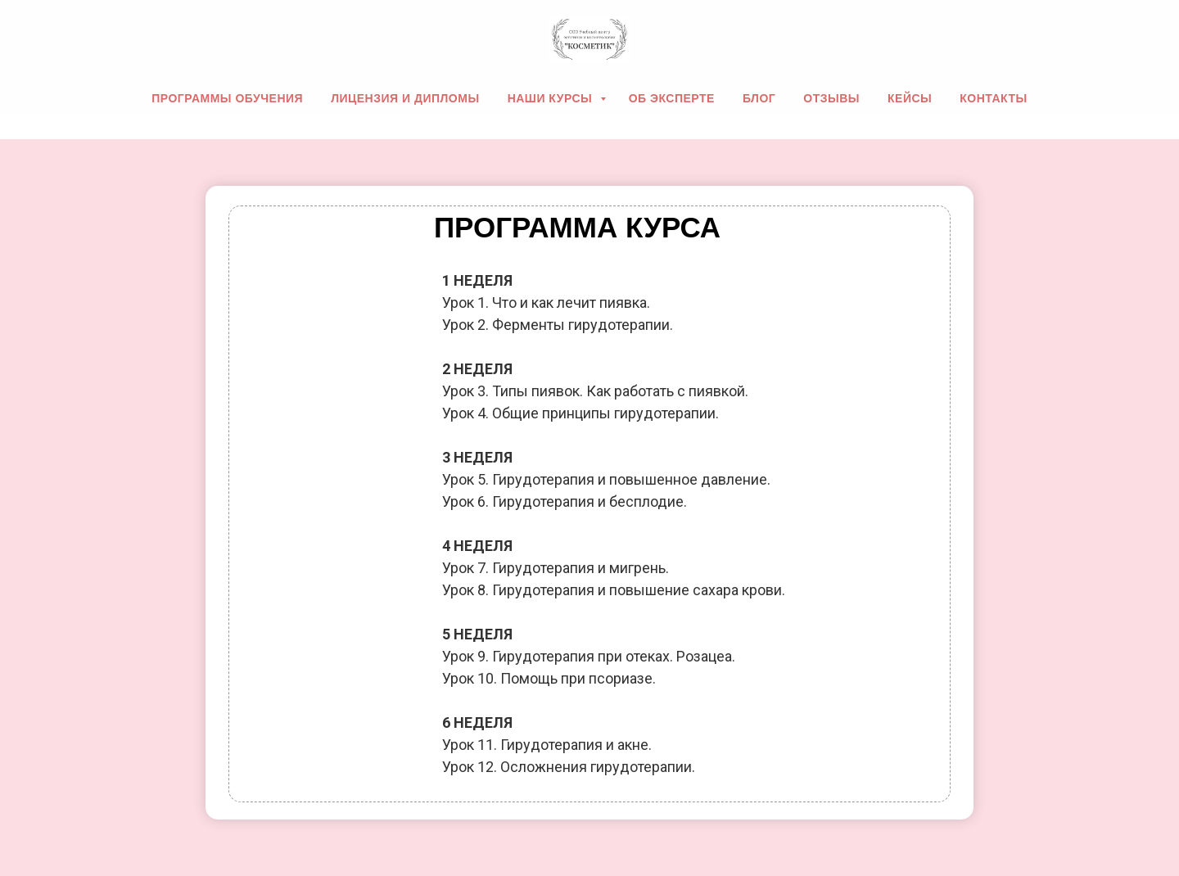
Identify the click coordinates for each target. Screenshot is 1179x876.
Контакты (993, 98)
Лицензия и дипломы (405, 98)
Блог (759, 98)
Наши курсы (552, 98)
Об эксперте (672, 98)
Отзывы (831, 98)
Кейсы (910, 98)
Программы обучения (227, 98)
